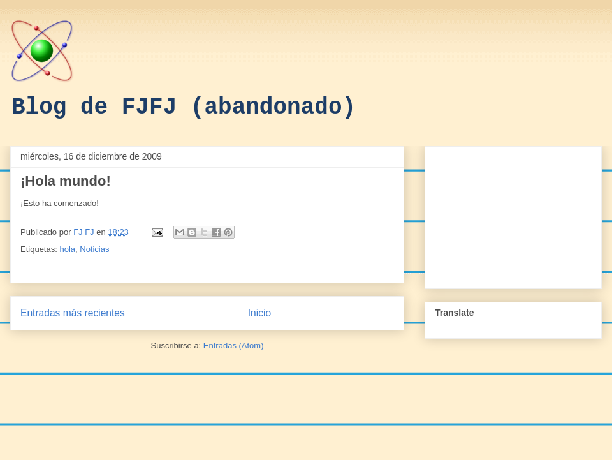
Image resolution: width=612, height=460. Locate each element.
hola (67, 249)
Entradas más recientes (72, 313)
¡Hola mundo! (65, 181)
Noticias (94, 249)
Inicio (259, 313)
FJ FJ (84, 232)
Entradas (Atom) (233, 345)
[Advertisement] (513, 215)
